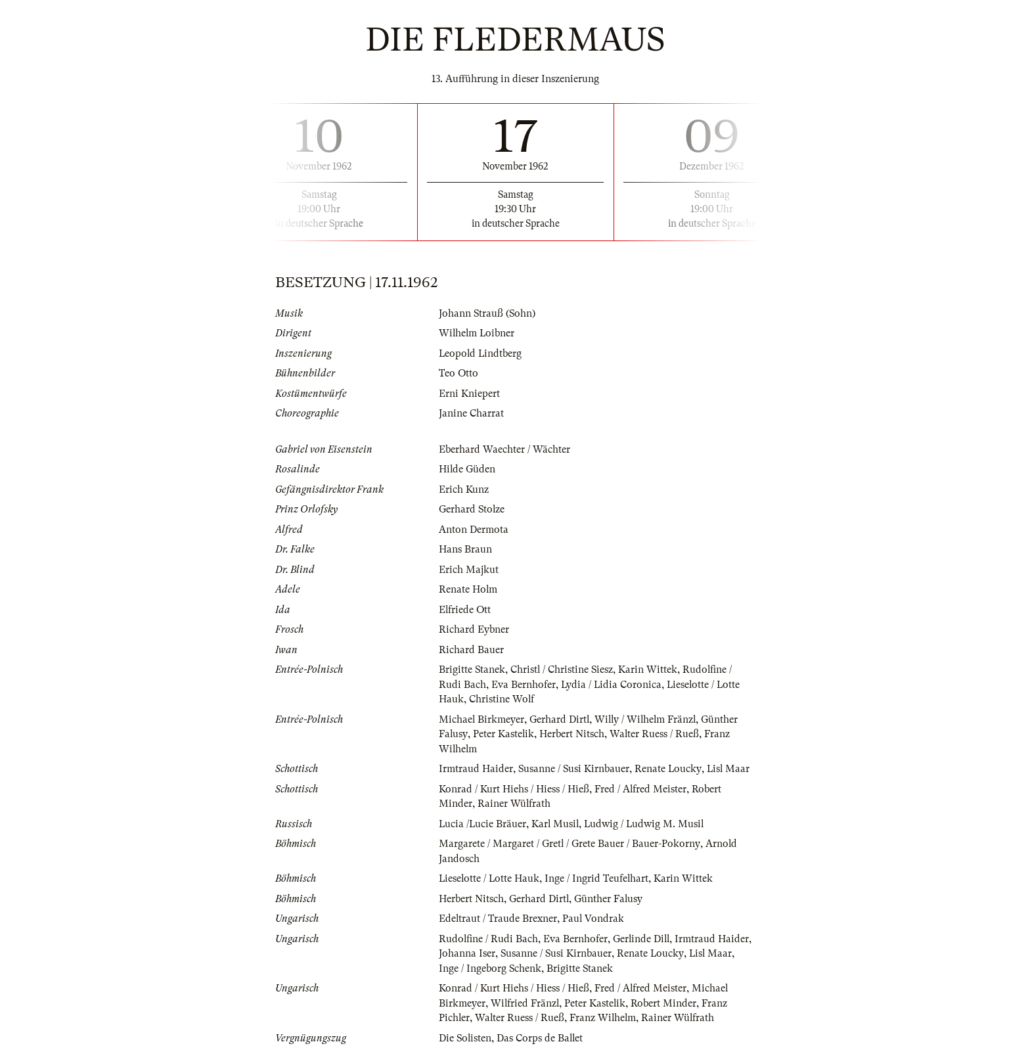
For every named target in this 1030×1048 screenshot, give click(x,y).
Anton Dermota (473, 529)
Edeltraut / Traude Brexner (498, 918)
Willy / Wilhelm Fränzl (648, 719)
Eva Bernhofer (523, 685)
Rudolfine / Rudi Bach (489, 939)
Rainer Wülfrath (514, 803)
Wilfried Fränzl (525, 1003)
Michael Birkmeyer (482, 719)
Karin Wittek (649, 669)
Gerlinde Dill (643, 939)
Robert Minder (665, 1003)
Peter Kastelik (504, 734)
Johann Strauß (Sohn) (488, 313)
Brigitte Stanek (472, 669)
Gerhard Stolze (472, 509)
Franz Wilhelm (604, 1018)
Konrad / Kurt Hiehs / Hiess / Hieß (514, 789)
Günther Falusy (609, 899)
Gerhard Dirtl (560, 719)
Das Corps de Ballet (541, 1038)
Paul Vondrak (594, 918)
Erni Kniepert (469, 393)
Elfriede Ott (465, 610)
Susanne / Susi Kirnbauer (574, 769)
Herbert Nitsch (572, 734)
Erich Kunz (464, 489)
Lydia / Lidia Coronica (612, 685)
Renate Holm (468, 589)
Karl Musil (557, 824)
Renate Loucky (669, 769)
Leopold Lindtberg (481, 353)
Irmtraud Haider (476, 769)
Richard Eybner (474, 629)
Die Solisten (466, 1038)
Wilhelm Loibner (477, 333)
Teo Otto (459, 373)
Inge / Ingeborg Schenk (490, 968)
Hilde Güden (467, 469)
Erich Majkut (469, 570)
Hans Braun (465, 549)
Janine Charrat (471, 413)
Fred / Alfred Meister (640, 789)
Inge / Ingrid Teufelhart (599, 878)
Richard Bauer (471, 650)
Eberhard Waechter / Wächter (504, 449)
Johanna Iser (467, 953)
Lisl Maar (730, 769)
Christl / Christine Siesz (563, 669)
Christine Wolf (502, 699)
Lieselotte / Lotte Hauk (490, 878)
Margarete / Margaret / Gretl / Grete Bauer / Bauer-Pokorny (569, 844)
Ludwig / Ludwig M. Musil (647, 824)
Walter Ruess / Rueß (655, 734)
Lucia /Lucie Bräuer (483, 824)
